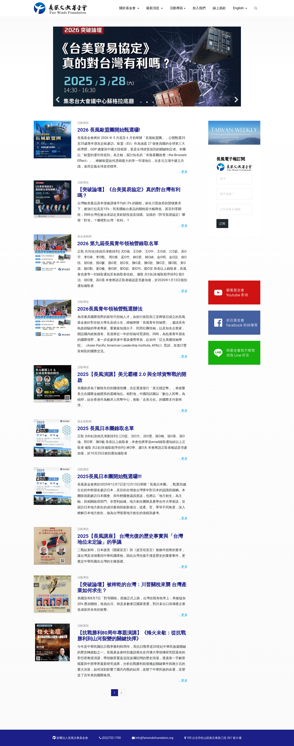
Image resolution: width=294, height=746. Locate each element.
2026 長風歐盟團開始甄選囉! (108, 130)
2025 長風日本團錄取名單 (105, 428)
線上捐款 (219, 8)
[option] (147, 66)
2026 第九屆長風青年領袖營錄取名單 (117, 243)
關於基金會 (127, 8)
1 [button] (141, 102)
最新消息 (153, 8)
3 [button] (153, 102)
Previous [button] (57, 100)
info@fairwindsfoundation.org (152, 737)
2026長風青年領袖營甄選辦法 (110, 309)
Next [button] (236, 100)
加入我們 (199, 8)
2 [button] (147, 102)
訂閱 (222, 223)
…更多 (183, 172)
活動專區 (176, 8)
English (238, 8)
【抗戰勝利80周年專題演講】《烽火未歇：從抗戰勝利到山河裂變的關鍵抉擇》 (131, 636)
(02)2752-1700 (110, 737)
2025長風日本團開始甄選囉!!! (109, 476)
